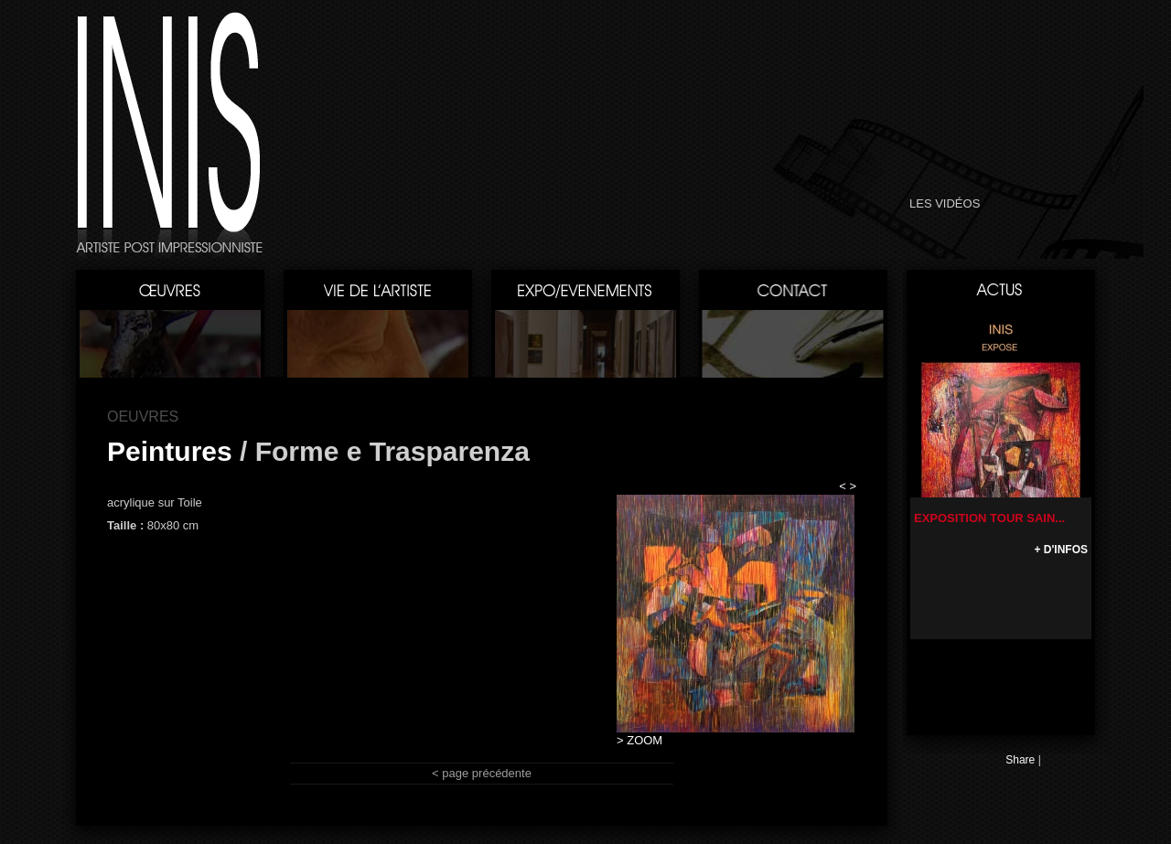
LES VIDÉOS (944, 203)
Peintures (169, 451)
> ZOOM (639, 740)
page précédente (487, 773)
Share (1020, 759)
